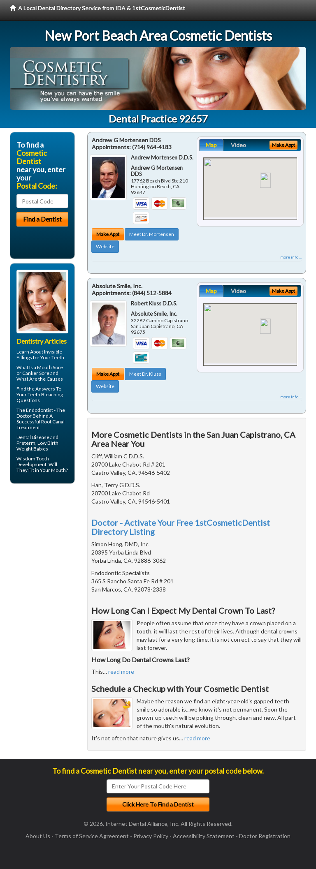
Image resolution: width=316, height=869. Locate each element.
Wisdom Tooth (32, 458)
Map (211, 144)
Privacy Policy (150, 835)
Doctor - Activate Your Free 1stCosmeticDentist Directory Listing (180, 527)
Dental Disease (32, 437)
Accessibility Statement (204, 835)
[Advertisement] (52, 553)
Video (238, 144)
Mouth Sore (50, 367)
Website (105, 246)
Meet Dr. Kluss (145, 374)
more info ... (291, 256)
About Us (38, 835)
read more (121, 671)
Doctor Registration (264, 835)
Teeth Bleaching (45, 394)
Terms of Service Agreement (92, 835)
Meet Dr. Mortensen (151, 234)
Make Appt (107, 234)
